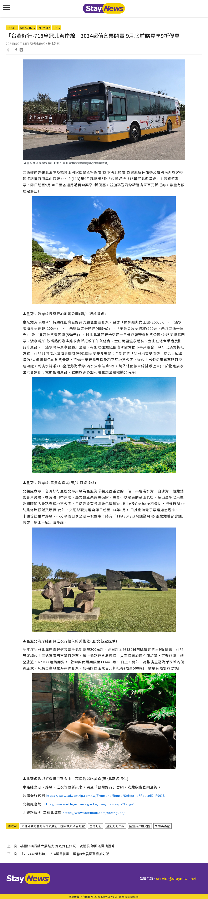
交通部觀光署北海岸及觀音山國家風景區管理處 (53, 826)
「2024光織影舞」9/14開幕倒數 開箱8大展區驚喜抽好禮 (65, 853)
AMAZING (27, 27)
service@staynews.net (176, 878)
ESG (57, 27)
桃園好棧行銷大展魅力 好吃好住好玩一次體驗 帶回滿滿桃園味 (67, 845)
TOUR (11, 27)
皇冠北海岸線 (115, 826)
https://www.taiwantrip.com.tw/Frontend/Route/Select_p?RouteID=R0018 (105, 795)
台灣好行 (96, 826)
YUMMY (44, 27)
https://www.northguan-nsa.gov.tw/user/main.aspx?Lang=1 (88, 804)
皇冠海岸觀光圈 (139, 826)
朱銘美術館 (162, 826)
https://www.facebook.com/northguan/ (94, 812)
